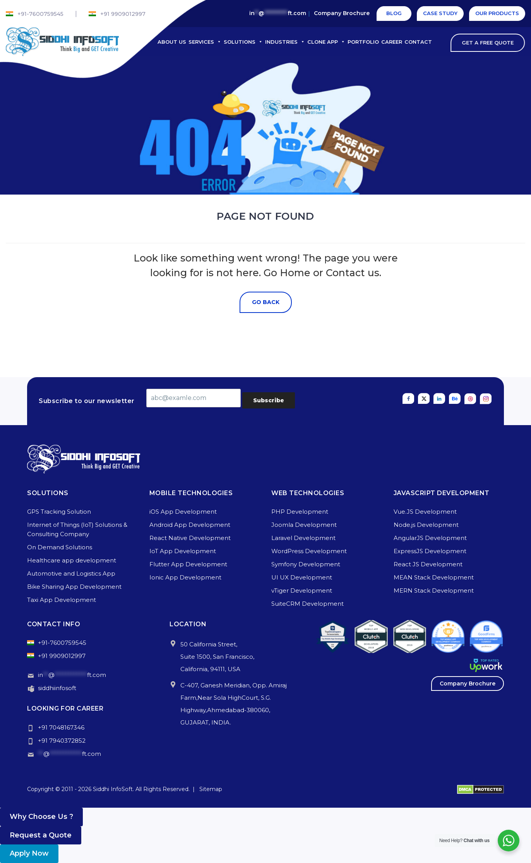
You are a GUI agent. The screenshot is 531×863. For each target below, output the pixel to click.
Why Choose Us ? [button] (41, 816)
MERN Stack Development (434, 590)
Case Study (440, 13)
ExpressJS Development (430, 551)
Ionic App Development (185, 577)
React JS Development (428, 564)
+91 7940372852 (62, 740)
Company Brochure (342, 13)
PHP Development (299, 511)
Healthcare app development (71, 560)
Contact (418, 42)
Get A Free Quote (491, 42)
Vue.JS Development (425, 511)
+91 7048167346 (61, 727)
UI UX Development (301, 577)
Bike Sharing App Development (74, 586)
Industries (285, 42)
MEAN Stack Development (434, 577)
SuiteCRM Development (307, 603)
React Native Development (190, 538)
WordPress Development (309, 551)
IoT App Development (182, 551)
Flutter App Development (188, 564)
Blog (394, 13)
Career (391, 42)
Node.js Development (426, 524)
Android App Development (189, 524)
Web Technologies (307, 493)
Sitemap (210, 789)
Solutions (243, 42)
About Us (172, 42)
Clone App (326, 42)
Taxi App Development (61, 599)
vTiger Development (301, 590)
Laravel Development (303, 538)
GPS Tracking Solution (59, 511)
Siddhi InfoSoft (113, 789)
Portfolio (363, 42)
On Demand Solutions (59, 547)
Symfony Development (305, 564)
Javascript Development (442, 493)
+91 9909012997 (123, 14)
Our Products (497, 13)
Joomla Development (304, 524)
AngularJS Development (430, 538)
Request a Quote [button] (41, 835)
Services (204, 42)
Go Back (265, 302)
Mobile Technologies (191, 493)
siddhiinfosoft (57, 688)
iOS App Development (183, 511)
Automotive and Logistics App (71, 573)
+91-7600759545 (40, 14)
